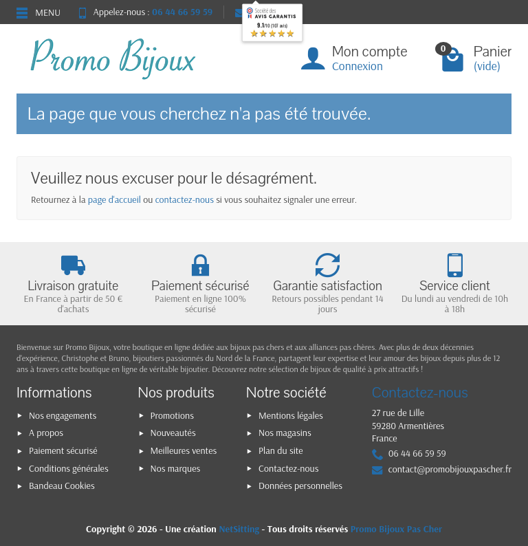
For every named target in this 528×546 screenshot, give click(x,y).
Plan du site (280, 450)
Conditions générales (69, 468)
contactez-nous (184, 199)
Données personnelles (300, 485)
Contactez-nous (288, 468)
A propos (46, 432)
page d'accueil (114, 199)
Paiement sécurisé (63, 450)
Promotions (172, 415)
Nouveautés (173, 432)
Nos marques (176, 468)
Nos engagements (62, 415)
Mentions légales (290, 415)
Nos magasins (284, 432)
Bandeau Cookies (62, 485)
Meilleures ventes (184, 450)
